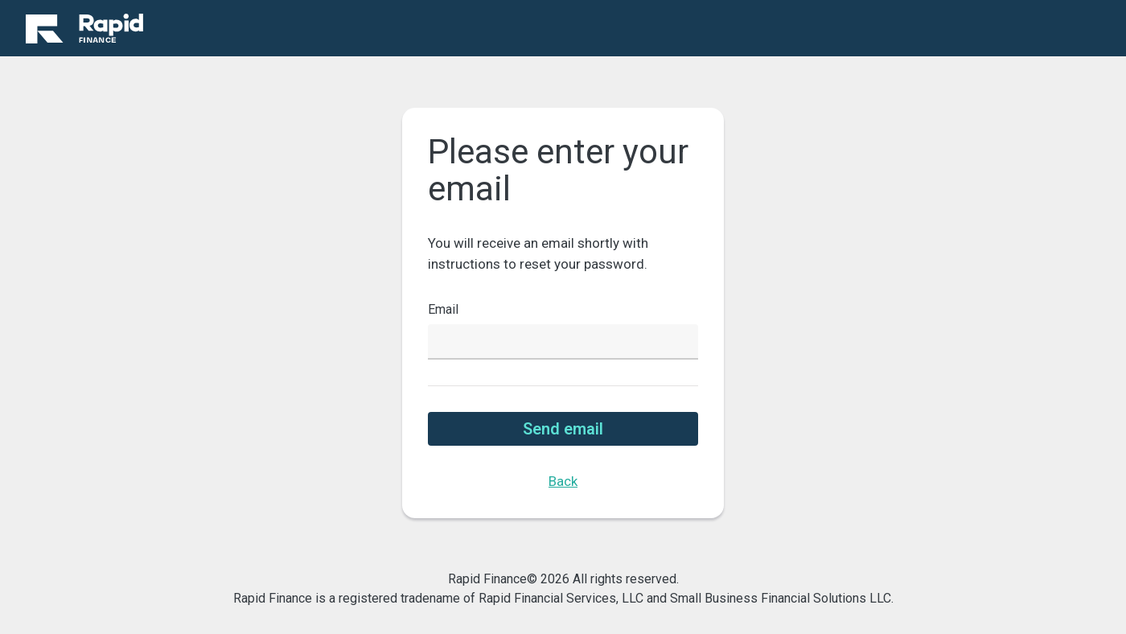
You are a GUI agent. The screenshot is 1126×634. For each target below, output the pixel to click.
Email (443, 309)
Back (563, 481)
